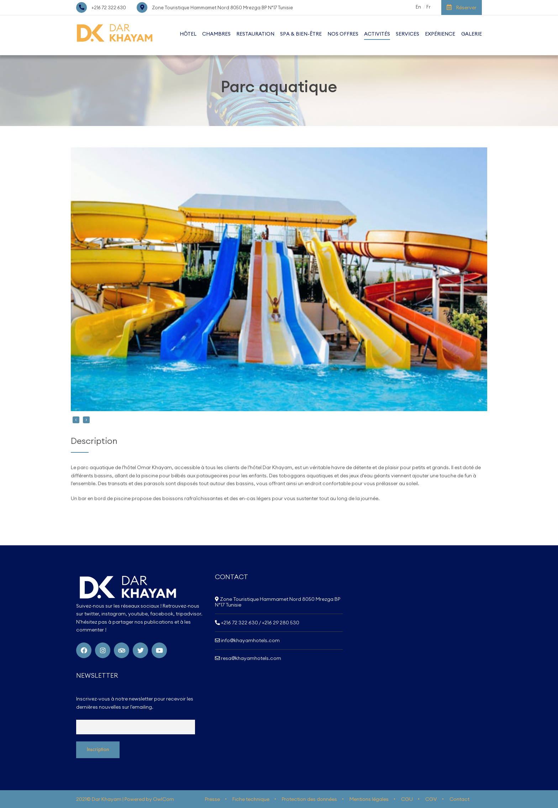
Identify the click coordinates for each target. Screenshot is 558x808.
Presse (212, 799)
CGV (431, 799)
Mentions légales (369, 799)
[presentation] (76, 419)
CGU (407, 799)
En (418, 7)
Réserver (462, 7)
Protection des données (309, 799)
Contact (459, 799)
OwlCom (163, 799)
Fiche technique (250, 799)
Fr (428, 7)
